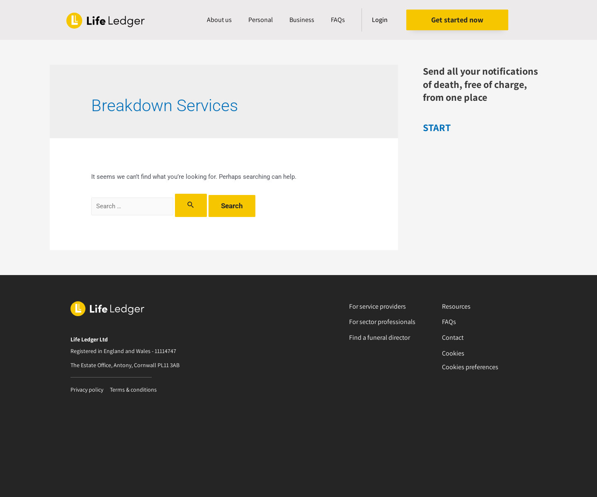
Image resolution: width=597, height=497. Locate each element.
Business (301, 19)
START (437, 127)
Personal (260, 19)
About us (219, 19)
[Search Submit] (191, 205)
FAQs (338, 19)
